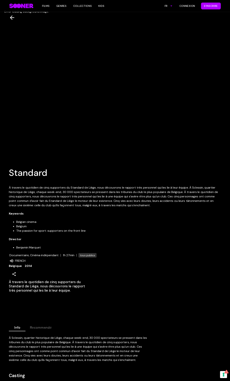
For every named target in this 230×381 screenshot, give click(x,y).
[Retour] (10, 17)
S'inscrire (211, 6)
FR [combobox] (166, 6)
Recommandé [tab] (41, 326)
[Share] (14, 274)
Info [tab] (17, 326)
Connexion (187, 6)
